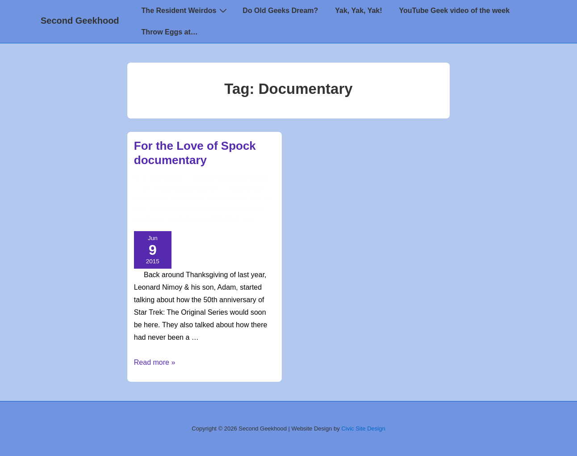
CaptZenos (187, 199)
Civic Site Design (363, 428)
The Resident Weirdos (186, 10)
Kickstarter (198, 209)
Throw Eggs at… (170, 32)
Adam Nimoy (151, 199)
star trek (240, 219)
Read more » (155, 362)
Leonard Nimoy (242, 209)
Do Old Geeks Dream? (280, 10)
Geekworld (200, 189)
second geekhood (194, 219)
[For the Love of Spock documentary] (250, 179)
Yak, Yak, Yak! (358, 10)
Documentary (226, 199)
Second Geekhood (80, 20)
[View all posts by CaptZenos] (163, 179)
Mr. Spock (149, 219)
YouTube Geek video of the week (454, 10)
